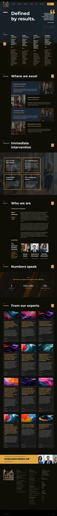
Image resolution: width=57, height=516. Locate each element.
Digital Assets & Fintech (19, 484)
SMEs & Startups (31, 498)
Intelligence (42, 4)
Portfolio (32, 4)
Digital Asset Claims (32, 471)
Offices (43, 488)
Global (43, 486)
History (43, 482)
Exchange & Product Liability (33, 472)
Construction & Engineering (20, 480)
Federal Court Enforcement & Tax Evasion (33, 495)
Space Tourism (31, 484)
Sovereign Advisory (31, 482)
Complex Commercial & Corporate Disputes (21, 473)
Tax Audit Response (44, 472)
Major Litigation (18, 471)
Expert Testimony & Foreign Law (21, 475)
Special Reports (44, 493)
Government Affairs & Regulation (21, 492)
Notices (43, 498)
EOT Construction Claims (45, 475)
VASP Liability (31, 476)
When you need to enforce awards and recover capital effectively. (25, 42)
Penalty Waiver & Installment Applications (33, 490)
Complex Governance (32, 501)
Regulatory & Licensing (32, 480)
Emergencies (26, 4)
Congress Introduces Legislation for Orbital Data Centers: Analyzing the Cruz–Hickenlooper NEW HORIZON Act (28, 324)
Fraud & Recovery (31, 473)
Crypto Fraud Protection (45, 473)
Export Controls (31, 481)
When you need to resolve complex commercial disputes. (13, 42)
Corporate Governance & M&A (20, 485)
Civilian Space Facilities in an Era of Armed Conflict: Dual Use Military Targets (28, 425)
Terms (43, 499)
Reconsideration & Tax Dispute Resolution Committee (33, 492)
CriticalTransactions (36, 37)
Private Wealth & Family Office (20, 486)
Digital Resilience (31, 502)
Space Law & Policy (19, 489)
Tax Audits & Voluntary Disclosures (34, 488)
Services (14, 4)
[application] (15, 4)
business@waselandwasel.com (17, 459)
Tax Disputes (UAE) (32, 486)
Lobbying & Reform (32, 485)
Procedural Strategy (32, 477)
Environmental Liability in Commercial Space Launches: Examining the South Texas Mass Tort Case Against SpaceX (10, 357)
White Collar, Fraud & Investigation (21, 474)
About (36, 4)
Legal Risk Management (32, 497)
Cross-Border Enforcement (45, 471)
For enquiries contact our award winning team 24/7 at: (16, 456)
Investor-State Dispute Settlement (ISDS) (21, 478)
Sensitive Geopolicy (19, 488)
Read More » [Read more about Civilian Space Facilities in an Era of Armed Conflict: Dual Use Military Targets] (23, 444)
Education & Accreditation (32, 503)
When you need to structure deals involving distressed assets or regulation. (36, 44)
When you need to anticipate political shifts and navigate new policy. (48, 42)
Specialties (20, 4)
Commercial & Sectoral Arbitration (21, 481)
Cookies (43, 495)
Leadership (43, 484)
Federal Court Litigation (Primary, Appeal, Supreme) (35, 493)
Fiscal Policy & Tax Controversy (20, 490)
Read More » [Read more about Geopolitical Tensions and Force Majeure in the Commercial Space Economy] (40, 444)
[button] (50, 4)
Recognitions (44, 485)
